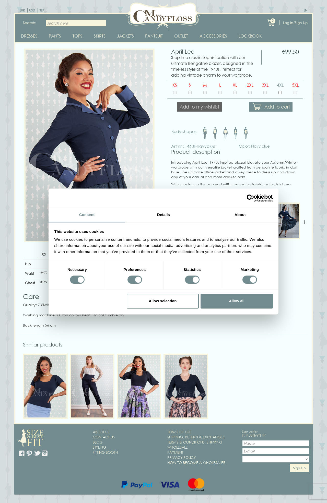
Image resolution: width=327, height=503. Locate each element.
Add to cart (277, 107)
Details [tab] (163, 214)
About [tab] (240, 214)
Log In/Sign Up (295, 22)
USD (32, 10)
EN (305, 10)
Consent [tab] (87, 214)
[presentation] (304, 221)
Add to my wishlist (199, 107)
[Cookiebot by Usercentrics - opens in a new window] (250, 198)
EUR (22, 10)
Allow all (236, 301)
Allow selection (163, 301)
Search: (29, 22)
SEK (41, 10)
